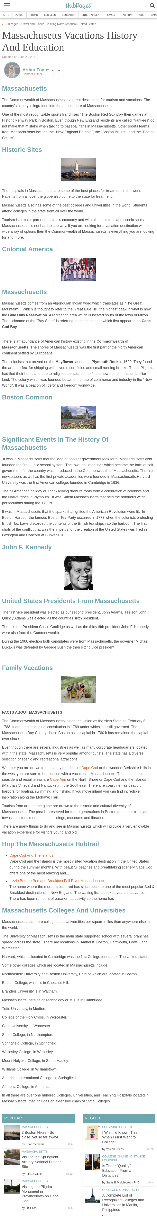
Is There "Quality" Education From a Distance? (116, 1171)
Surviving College (117, 1127)
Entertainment (91, 15)
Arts (6, 15)
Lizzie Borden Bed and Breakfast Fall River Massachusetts (57, 881)
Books (34, 15)
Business (50, 15)
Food (141, 15)
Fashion (126, 15)
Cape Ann (58, 779)
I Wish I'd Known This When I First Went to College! (119, 1137)
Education (68, 15)
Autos (19, 15)
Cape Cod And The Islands (31, 855)
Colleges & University (120, 1189)
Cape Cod (89, 768)
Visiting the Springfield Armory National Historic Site (41, 1162)
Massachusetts (35, 1127)
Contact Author (32, 74)
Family (111, 15)
